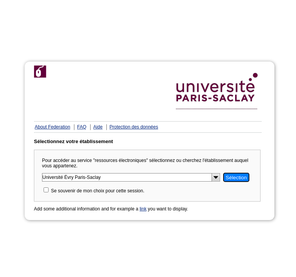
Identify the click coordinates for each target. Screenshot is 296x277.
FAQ (81, 127)
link (143, 209)
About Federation (52, 127)
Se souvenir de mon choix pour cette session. (97, 191)
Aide (98, 127)
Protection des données (133, 127)
